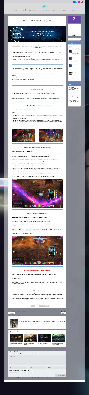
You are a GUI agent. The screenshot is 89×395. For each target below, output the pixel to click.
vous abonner (36, 385)
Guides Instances (44, 22)
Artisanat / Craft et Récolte (76, 91)
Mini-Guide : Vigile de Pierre (43, 355)
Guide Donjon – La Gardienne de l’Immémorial (75, 78)
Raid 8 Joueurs (48, 34)
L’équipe (64, 22)
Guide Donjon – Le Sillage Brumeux (75, 64)
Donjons (74, 66)
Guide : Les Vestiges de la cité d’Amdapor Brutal (73, 101)
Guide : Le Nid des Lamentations (16, 355)
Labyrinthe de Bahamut (38, 34)
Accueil (17, 22)
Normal (44, 34)
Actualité (23, 22)
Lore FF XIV (55, 22)
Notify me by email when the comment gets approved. (19, 383)
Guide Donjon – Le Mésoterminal (75, 71)
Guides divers (77, 92)
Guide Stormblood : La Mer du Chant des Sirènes (57, 356)
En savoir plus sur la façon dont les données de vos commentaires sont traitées (39, 390)
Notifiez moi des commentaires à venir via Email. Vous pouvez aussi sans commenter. (27, 385)
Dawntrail (77, 65)
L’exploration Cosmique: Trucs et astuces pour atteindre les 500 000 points (75, 87)
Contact (72, 22)
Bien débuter (32, 22)
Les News (77, 60)
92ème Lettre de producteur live (75, 59)
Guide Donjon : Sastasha (74, 110)
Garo (22, 34)
